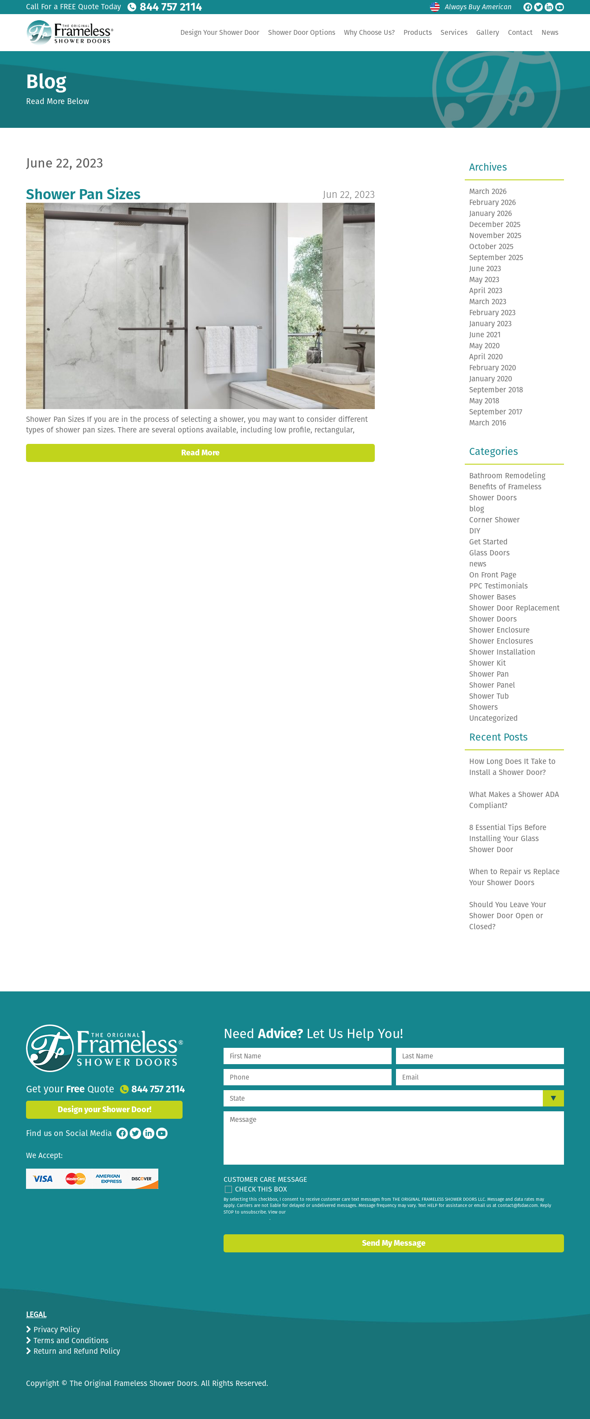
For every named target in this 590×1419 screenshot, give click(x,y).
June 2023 (485, 268)
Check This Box (261, 1189)
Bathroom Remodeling (507, 475)
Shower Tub (489, 696)
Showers (483, 707)
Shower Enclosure (499, 630)
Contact (520, 32)
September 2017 (496, 412)
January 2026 (490, 213)
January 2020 (490, 379)
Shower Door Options (301, 32)
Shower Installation (502, 652)
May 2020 (484, 345)
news (477, 564)
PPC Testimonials (498, 586)
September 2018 (496, 390)
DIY (474, 531)
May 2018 (484, 401)
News (549, 32)
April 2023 (485, 290)
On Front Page (492, 575)
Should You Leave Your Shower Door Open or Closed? (507, 915)
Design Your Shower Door (219, 32)
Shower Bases (492, 597)
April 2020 (486, 356)
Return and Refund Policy (75, 1351)
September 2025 (496, 257)
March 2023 (487, 301)
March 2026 (488, 191)
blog (476, 509)
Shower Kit (487, 663)
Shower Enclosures (501, 641)
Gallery (487, 32)
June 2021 (484, 334)
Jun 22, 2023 (349, 194)
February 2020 (492, 367)
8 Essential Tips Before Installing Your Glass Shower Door (507, 838)
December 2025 (495, 224)
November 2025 (495, 235)
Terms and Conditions (69, 1340)
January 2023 (490, 323)
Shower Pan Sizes (83, 194)
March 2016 (487, 423)
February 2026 (492, 202)
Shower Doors (493, 619)
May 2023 (484, 279)
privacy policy (255, 1218)
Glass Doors (489, 553)
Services (454, 32)
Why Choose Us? (369, 32)
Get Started (488, 542)
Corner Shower (494, 520)
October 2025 (491, 246)
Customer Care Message (265, 1179)
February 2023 (492, 312)
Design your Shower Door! (104, 1109)
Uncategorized (493, 718)
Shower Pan (489, 674)
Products (417, 32)
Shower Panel (492, 685)
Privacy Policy (55, 1329)
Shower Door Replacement (514, 608)
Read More (200, 453)
